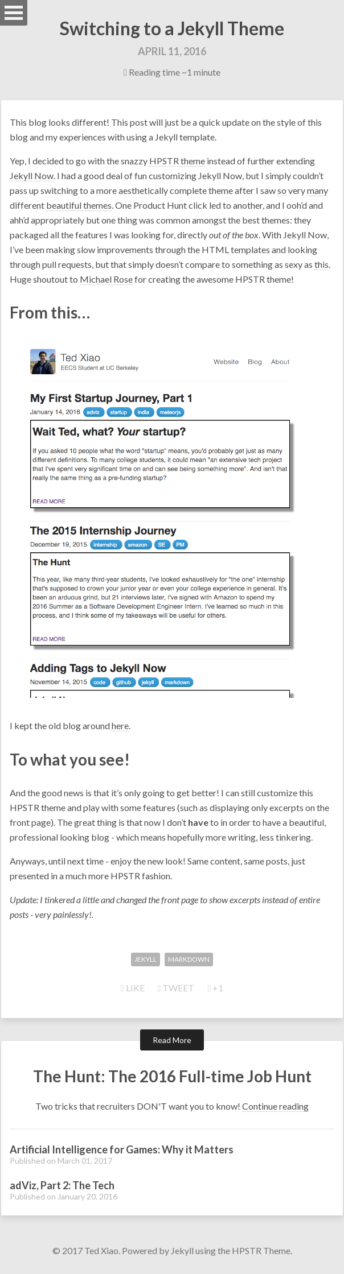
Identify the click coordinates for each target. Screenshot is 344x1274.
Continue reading (275, 1106)
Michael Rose (106, 279)
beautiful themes (79, 205)
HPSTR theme (177, 160)
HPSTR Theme (261, 1250)
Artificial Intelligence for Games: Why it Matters (122, 1149)
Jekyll (182, 1250)
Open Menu (13, 13)
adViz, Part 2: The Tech (62, 1185)
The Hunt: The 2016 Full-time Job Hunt (172, 1076)
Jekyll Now (32, 175)
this (321, 264)
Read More (172, 1040)
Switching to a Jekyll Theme (172, 28)
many (317, 190)
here (120, 725)
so (281, 190)
